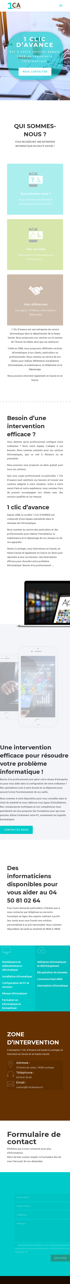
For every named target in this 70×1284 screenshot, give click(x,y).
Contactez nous (16, 829)
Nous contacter (35, 73)
